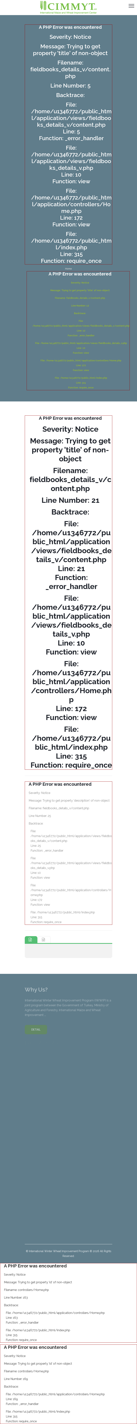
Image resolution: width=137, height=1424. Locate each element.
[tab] (31, 939)
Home (68, 268)
